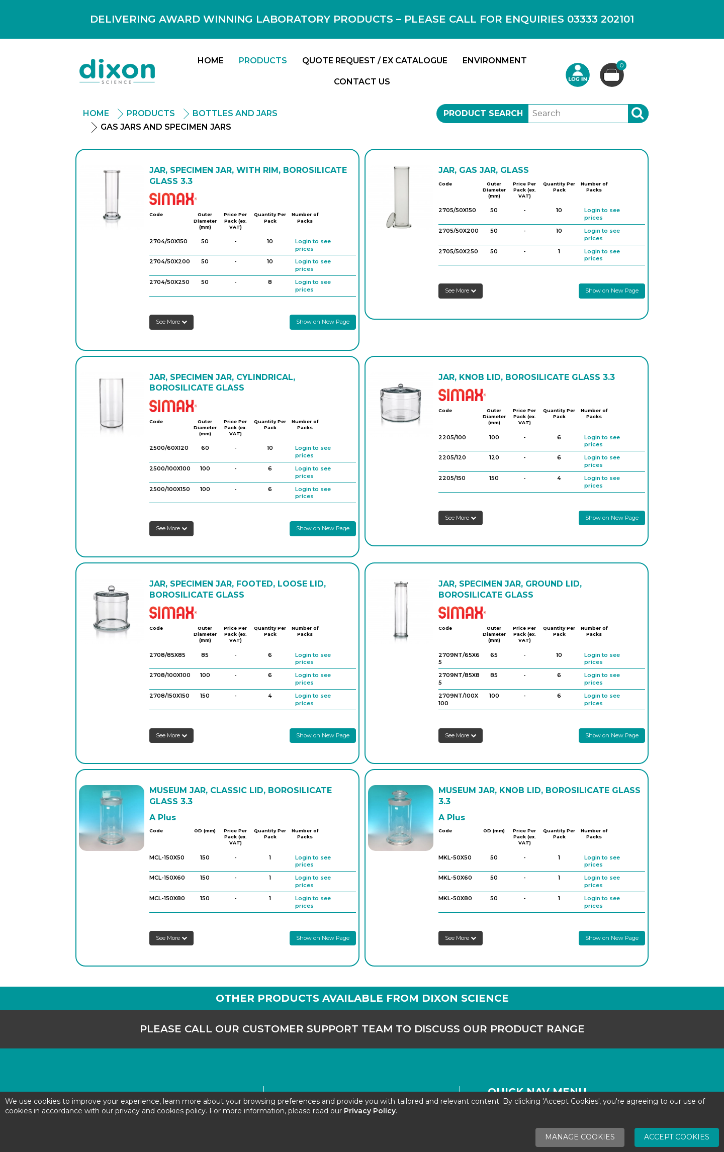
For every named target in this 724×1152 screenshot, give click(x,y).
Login (578, 75)
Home (211, 60)
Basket (620, 66)
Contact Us (362, 81)
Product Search (483, 113)
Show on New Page (322, 321)
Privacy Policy (370, 1110)
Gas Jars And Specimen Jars (166, 127)
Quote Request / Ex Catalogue (374, 60)
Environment (495, 60)
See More (171, 321)
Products (263, 60)
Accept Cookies (676, 1136)
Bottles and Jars (235, 113)
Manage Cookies (580, 1136)
